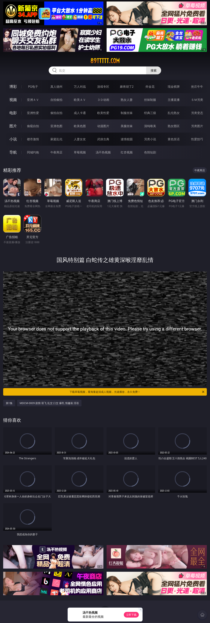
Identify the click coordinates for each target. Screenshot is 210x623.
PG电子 (33, 86)
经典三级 (150, 113)
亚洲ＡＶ (33, 100)
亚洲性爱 (33, 113)
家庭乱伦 (56, 139)
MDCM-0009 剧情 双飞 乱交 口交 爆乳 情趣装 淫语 (49, 403)
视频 (13, 99)
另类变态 (197, 113)
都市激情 (33, 139)
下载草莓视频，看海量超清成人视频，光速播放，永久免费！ (137, 392)
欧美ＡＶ (80, 100)
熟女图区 (174, 126)
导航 (13, 152)
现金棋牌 (174, 86)
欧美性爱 (103, 113)
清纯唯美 (150, 126)
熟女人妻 (127, 100)
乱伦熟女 (174, 113)
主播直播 (174, 100)
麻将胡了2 (127, 86)
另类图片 (197, 126)
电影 (13, 112)
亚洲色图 (56, 126)
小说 (13, 139)
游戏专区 (103, 86)
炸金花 (150, 86)
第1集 (9, 403)
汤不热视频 (103, 152)
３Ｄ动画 (103, 100)
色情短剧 (150, 152)
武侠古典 (103, 139)
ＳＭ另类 (197, 100)
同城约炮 (33, 152)
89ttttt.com (105, 61)
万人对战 (80, 86)
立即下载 (131, 614)
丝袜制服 (150, 100)
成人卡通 (80, 113)
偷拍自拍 (56, 113)
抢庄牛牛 (197, 86)
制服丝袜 (127, 113)
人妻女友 (80, 139)
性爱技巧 (197, 139)
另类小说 (150, 139)
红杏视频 (127, 152)
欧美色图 (80, 126)
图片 (13, 125)
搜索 (154, 70)
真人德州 (56, 86)
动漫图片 (103, 126)
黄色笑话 (174, 139)
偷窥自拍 (33, 126)
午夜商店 (56, 152)
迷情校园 (127, 139)
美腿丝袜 (127, 126)
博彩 (13, 86)
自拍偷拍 (56, 100)
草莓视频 (80, 152)
